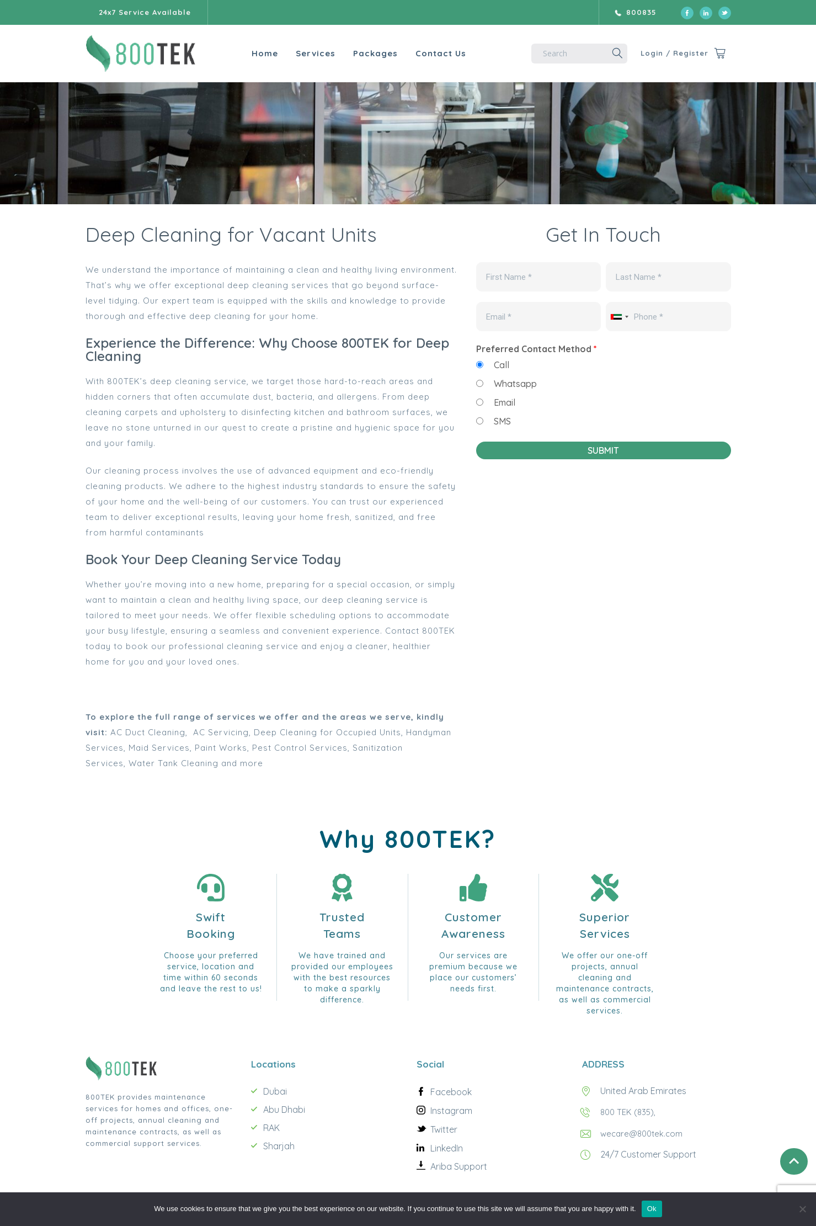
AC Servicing (221, 732)
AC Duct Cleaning (147, 732)
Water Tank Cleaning (173, 763)
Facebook (451, 1091)
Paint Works (221, 747)
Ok (652, 1208)
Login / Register (667, 53)
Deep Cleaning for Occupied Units (327, 732)
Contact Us (421, 53)
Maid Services (159, 747)
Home (245, 53)
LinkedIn (446, 1148)
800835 (641, 12)
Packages (356, 53)
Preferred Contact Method (536, 348)
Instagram (451, 1110)
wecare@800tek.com (644, 1132)
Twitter (443, 1129)
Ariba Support (458, 1166)
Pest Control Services (300, 747)
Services (296, 53)
